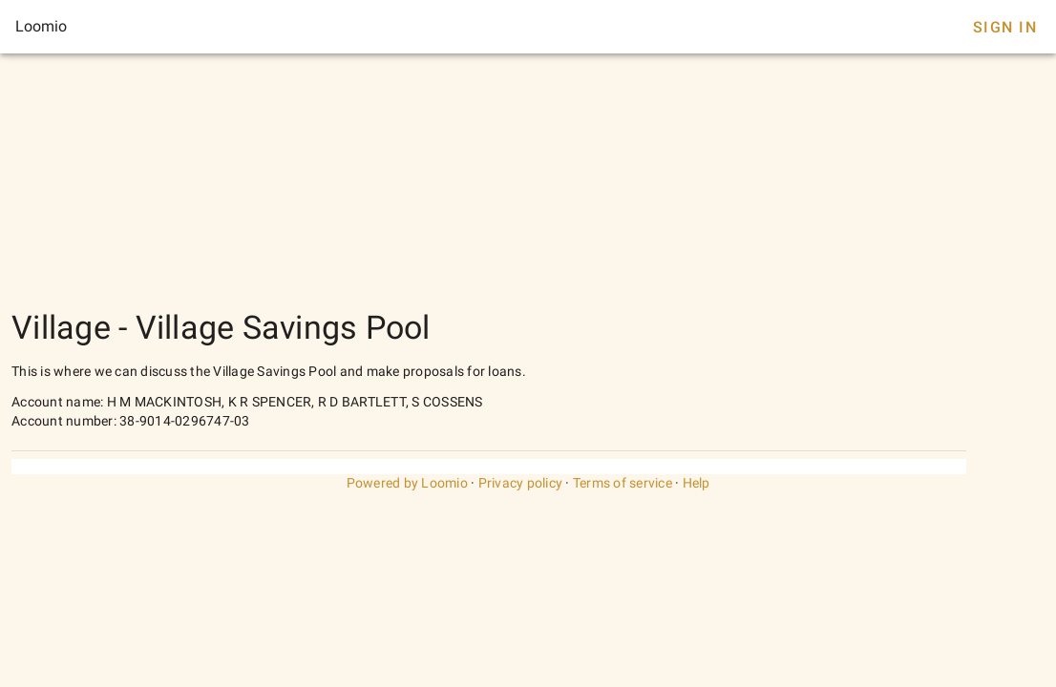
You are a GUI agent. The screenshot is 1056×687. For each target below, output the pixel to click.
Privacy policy (520, 482)
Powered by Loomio (407, 482)
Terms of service (622, 482)
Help (696, 482)
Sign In (1005, 27)
